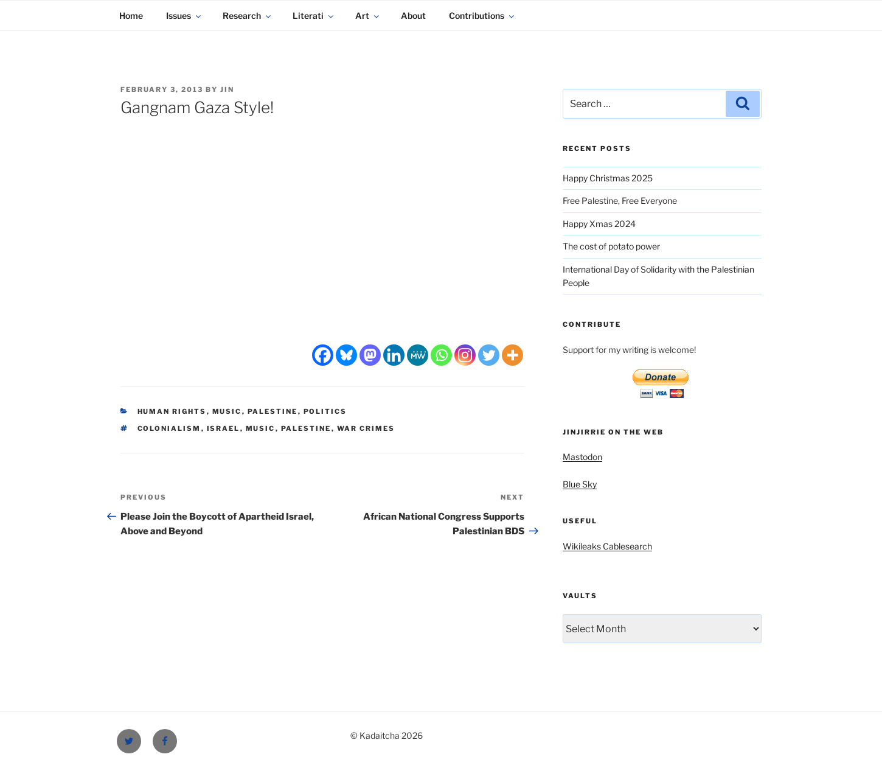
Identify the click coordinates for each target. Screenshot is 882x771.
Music (227, 411)
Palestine (273, 411)
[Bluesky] (346, 355)
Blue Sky (580, 484)
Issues (184, 15)
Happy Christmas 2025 (608, 178)
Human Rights (172, 411)
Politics (325, 411)
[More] (512, 355)
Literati (314, 15)
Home (131, 15)
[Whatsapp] (441, 355)
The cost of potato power (611, 246)
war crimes (366, 428)
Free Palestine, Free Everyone (620, 200)
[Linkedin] (394, 355)
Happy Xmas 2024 (599, 223)
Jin (227, 89)
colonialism (169, 428)
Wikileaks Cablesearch (607, 546)
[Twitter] (488, 355)
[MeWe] (417, 355)
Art (368, 15)
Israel (223, 428)
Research (248, 15)
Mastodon (582, 457)
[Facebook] (322, 355)
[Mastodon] (370, 355)
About (413, 15)
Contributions (482, 15)
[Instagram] (465, 355)
